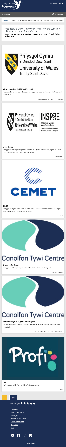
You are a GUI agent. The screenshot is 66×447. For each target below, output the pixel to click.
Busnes (5, 20)
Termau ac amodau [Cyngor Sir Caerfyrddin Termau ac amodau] (17, 422)
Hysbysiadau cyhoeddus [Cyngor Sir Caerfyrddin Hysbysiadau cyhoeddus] (18, 419)
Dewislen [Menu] (5, 14)
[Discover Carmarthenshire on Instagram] (24, 435)
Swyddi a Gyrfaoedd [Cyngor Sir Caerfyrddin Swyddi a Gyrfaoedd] (17, 412)
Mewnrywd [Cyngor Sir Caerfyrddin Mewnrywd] (14, 416)
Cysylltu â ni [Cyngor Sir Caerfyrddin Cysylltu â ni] (14, 409)
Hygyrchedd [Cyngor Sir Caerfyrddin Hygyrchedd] (14, 425)
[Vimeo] (30, 435)
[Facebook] (18, 435)
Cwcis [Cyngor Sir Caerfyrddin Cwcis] (12, 428)
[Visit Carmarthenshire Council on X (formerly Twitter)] (12, 435)
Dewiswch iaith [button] (56, 3)
